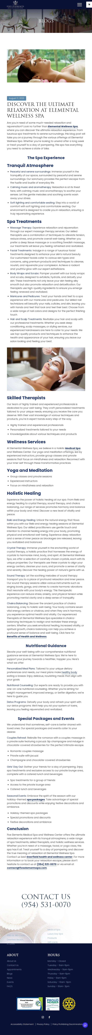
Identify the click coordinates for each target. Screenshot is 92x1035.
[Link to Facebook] (49, 1017)
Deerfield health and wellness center (50, 856)
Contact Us (13, 965)
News (9, 977)
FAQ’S (9, 986)
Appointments (14, 969)
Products (52, 938)
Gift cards (53, 942)
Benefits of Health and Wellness (27, 636)
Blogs (9, 973)
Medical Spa (72, 448)
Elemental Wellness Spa (63, 126)
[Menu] (78, 4)
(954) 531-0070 (46, 864)
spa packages (36, 799)
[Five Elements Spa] (38, 5)
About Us (11, 961)
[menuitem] (80, 4)
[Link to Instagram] (42, 1017)
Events (10, 982)
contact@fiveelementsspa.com (27, 867)
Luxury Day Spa (55, 933)
